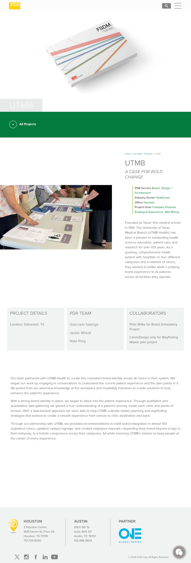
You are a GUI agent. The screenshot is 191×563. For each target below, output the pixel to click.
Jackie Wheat (80, 333)
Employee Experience (149, 212)
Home (128, 154)
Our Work (138, 154)
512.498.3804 (83, 540)
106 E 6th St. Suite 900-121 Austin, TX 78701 (85, 531)
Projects (148, 154)
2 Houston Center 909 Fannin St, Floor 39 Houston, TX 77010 (39, 531)
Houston (149, 202)
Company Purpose (164, 207)
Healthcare (163, 197)
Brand (156, 188)
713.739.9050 (32, 540)
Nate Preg (78, 341)
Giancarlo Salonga (84, 324)
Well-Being (172, 212)
